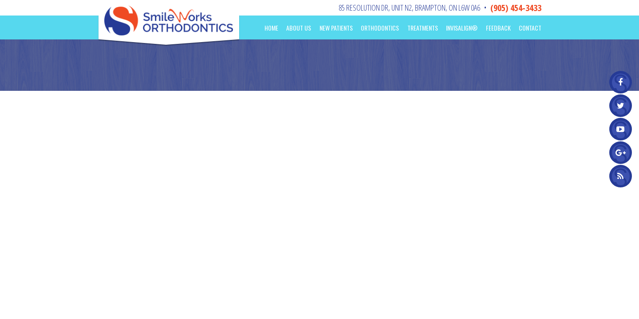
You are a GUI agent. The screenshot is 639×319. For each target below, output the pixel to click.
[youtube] (620, 129)
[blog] (620, 176)
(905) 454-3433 (515, 8)
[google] (620, 152)
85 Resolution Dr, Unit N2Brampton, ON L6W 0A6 (409, 7)
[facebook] (620, 82)
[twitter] (620, 105)
